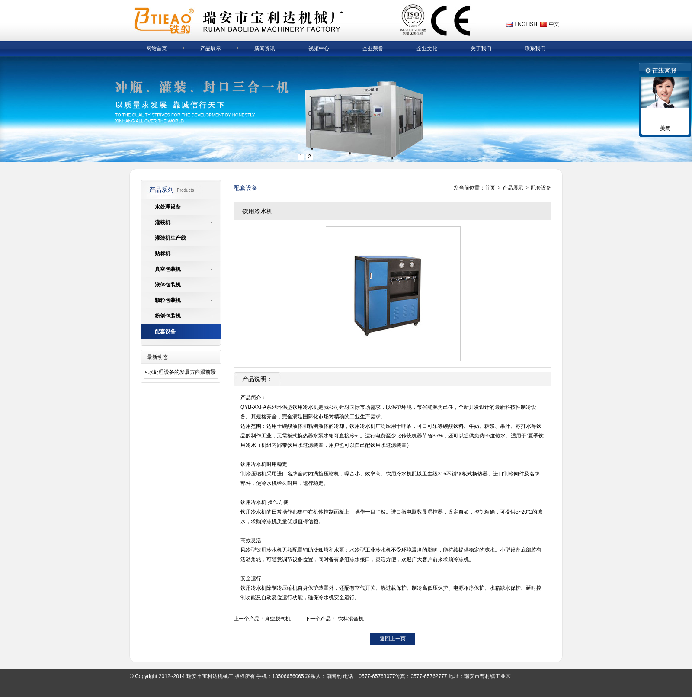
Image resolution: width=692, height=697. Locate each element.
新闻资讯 (264, 48)
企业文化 (426, 48)
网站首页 (156, 48)
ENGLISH (525, 24)
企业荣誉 (372, 48)
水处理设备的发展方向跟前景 (182, 372)
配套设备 (541, 188)
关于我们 (481, 48)
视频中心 (318, 48)
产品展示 (210, 48)
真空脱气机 (278, 619)
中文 (554, 24)
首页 (490, 188)
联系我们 (535, 48)
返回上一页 (393, 639)
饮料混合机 (351, 619)
